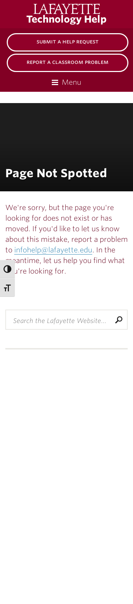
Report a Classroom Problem (68, 62)
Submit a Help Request (68, 41)
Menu (71, 82)
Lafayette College (74, 9)
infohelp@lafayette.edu (53, 250)
